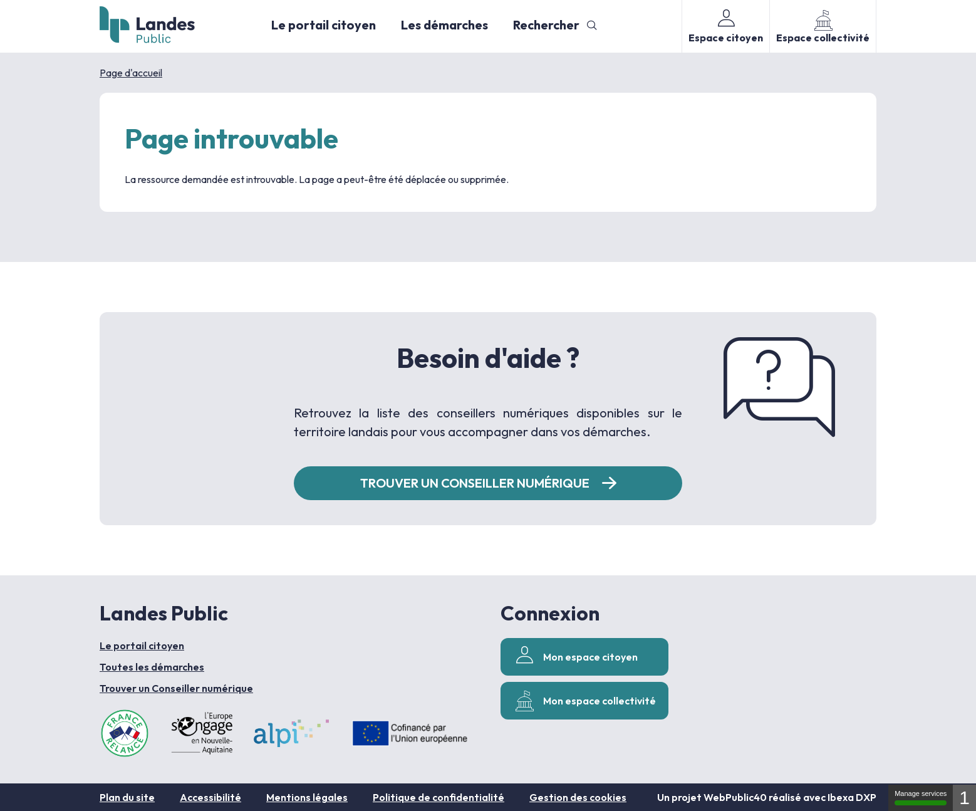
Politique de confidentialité (438, 797)
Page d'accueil (131, 72)
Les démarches (444, 25)
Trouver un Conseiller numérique (176, 688)
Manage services (921, 797)
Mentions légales (307, 797)
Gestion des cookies (577, 797)
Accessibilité (210, 797)
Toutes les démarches (152, 667)
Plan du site (127, 797)
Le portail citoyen (323, 25)
